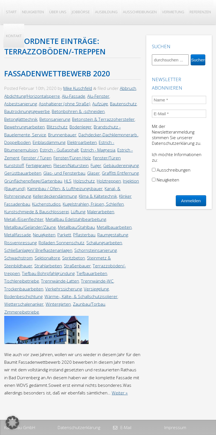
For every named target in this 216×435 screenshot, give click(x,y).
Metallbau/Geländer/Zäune (30, 227)
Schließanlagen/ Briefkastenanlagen (38, 250)
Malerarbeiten (100, 211)
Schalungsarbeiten (104, 242)
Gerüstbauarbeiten (22, 173)
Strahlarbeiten (48, 265)
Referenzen (200, 11)
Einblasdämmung (49, 142)
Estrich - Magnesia (98, 150)
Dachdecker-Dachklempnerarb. (108, 134)
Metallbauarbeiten (114, 227)
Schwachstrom (18, 258)
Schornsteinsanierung (95, 250)
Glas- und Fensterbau (64, 173)
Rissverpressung (20, 242)
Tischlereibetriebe (21, 281)
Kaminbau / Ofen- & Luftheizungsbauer (65, 188)
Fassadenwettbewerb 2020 (57, 73)
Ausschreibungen (140, 11)
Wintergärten (58, 304)
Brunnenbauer (62, 134)
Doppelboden (17, 142)
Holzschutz (84, 181)
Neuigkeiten (33, 11)
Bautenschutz (123, 103)
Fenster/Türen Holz (72, 158)
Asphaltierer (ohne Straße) (64, 103)
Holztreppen (109, 181)
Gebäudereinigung (121, 165)
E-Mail (125, 427)
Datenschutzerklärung (79, 427)
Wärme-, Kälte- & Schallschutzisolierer (81, 296)
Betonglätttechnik (20, 119)
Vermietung (173, 11)
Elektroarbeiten (82, 142)
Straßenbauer (77, 265)
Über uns (57, 11)
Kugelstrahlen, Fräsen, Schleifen (93, 204)
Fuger (96, 165)
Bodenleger (80, 127)
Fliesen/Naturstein (71, 165)
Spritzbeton (73, 258)
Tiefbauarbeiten (91, 273)
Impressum (175, 427)
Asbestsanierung (20, 103)
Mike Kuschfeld (77, 88)
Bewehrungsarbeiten (24, 127)
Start (11, 11)
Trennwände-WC (97, 281)
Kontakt (14, 35)
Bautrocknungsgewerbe (27, 111)
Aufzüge (100, 103)
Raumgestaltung (112, 235)
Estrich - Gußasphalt (59, 150)
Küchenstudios (46, 204)
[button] (12, 422)
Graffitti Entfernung (120, 173)
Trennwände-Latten (60, 281)
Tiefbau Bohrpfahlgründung (48, 273)
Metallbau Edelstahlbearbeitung (76, 219)
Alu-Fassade (73, 96)
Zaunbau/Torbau (89, 304)
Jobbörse (81, 11)
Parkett (64, 235)
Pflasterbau (84, 235)
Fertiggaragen (38, 165)
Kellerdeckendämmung (55, 196)
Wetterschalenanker (24, 304)
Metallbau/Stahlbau (76, 227)
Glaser (93, 173)
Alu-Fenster (98, 96)
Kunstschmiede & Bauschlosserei (36, 211)
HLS (67, 181)
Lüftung (78, 211)
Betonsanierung (54, 119)
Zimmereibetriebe (21, 312)
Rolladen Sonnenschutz (61, 242)
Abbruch (128, 88)
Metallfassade (17, 235)
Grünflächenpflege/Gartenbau (33, 181)
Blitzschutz (57, 127)
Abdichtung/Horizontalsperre (32, 96)
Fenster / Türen (36, 158)
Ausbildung (106, 11)
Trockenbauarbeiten (23, 289)
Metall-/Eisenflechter (24, 219)
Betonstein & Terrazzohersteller (103, 119)
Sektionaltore (47, 258)
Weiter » (120, 393)
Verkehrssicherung (63, 289)
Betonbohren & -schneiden (78, 111)
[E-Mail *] (179, 114)
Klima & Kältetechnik (98, 196)
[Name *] (179, 100)
